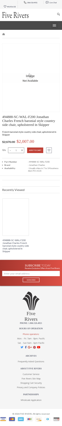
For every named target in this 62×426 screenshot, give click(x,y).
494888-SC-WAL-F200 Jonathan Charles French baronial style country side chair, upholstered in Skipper (15, 246)
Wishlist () (10, 7)
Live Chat (51, 3)
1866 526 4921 (30, 3)
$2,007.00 (25, 141)
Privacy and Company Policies (31, 387)
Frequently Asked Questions (31, 361)
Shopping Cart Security (31, 383)
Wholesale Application (31, 400)
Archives (31, 356)
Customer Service (31, 374)
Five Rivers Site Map (31, 378)
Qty (4, 150)
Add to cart (35, 150)
